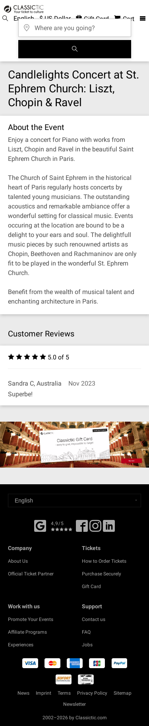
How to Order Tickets (104, 561)
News (23, 693)
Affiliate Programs (27, 632)
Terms (64, 693)
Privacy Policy (92, 693)
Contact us (93, 619)
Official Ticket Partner (31, 574)
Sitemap (123, 693)
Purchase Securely (101, 574)
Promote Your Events (30, 619)
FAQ (86, 632)
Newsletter (74, 704)
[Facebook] (40, 525)
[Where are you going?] (75, 25)
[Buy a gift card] (74, 445)
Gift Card (91, 586)
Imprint (43, 693)
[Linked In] (109, 528)
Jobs (87, 645)
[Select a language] (74, 500)
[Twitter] (95, 528)
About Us (18, 561)
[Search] (74, 49)
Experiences (20, 645)
